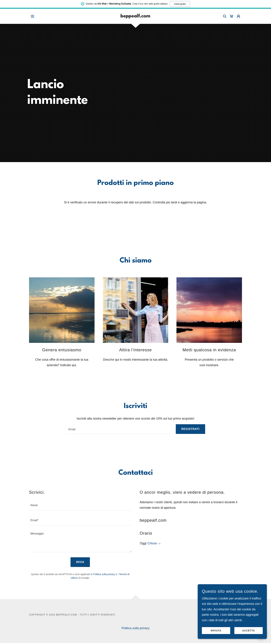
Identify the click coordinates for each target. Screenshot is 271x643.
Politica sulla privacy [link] (104, 574)
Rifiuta (216, 630)
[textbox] (119, 429)
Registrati (190, 429)
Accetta (248, 630)
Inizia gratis (180, 3)
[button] (32, 16)
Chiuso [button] (152, 543)
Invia (80, 562)
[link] (135, 16)
